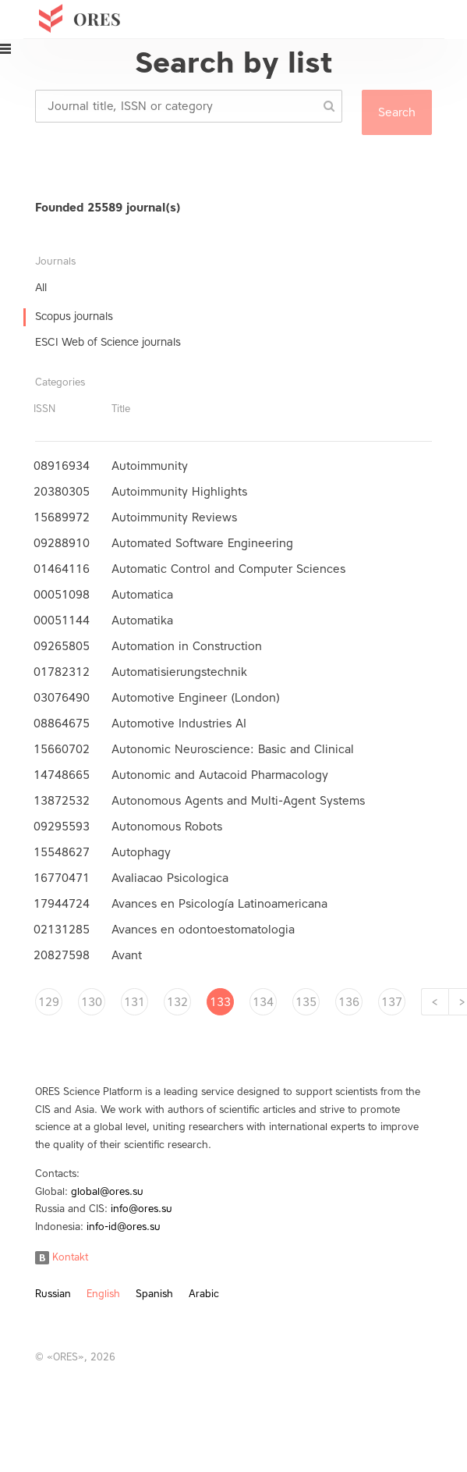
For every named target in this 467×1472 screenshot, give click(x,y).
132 (177, 1002)
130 (91, 1002)
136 (348, 1002)
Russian (53, 1294)
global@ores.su (107, 1191)
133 (220, 1002)
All (41, 287)
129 (48, 1002)
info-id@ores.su (124, 1226)
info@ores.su (141, 1208)
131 (134, 1002)
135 (306, 1002)
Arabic (204, 1294)
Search (397, 112)
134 (263, 1002)
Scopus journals (74, 316)
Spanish (154, 1294)
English (103, 1294)
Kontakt (61, 1257)
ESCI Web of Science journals (108, 342)
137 (391, 1002)
